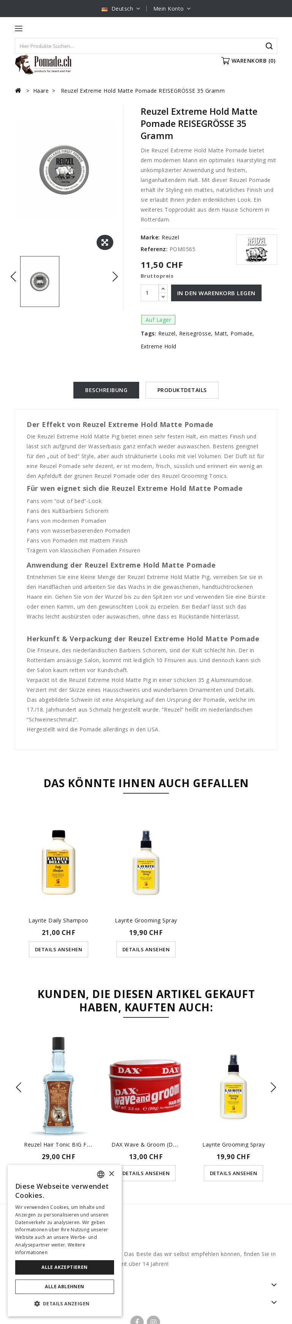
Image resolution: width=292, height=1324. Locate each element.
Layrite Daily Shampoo (59, 920)
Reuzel (170, 237)
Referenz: (154, 249)
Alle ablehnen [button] (64, 1286)
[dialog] (65, 1240)
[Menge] (150, 293)
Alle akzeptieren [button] (64, 1267)
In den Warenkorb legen (216, 293)
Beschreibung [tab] (106, 390)
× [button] (111, 1174)
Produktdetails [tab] (182, 390)
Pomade (241, 333)
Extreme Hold (158, 346)
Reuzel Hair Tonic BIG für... (60, 1144)
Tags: (149, 333)
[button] (64, 1304)
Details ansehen (59, 949)
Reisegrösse (195, 333)
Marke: (150, 237)
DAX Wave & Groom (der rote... (154, 1144)
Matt (220, 333)
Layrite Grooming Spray (146, 920)
